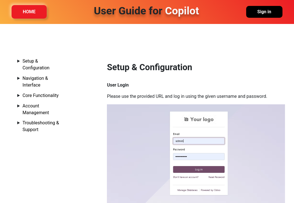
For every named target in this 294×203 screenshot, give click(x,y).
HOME (29, 12)
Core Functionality (41, 95)
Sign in (264, 12)
